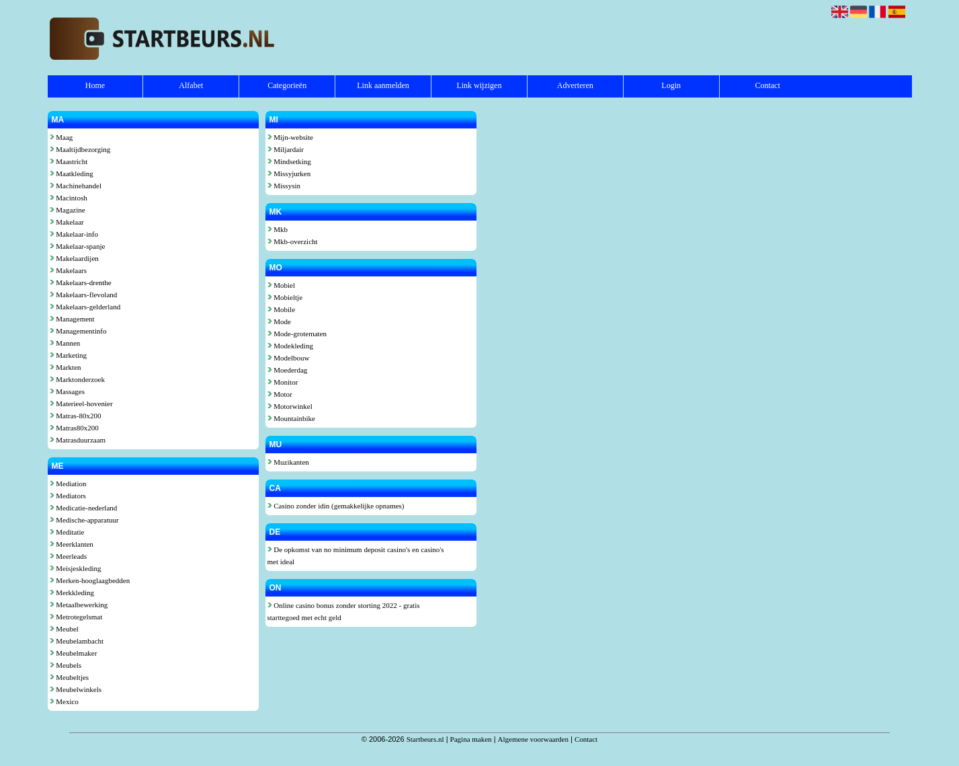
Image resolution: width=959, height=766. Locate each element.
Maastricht (69, 161)
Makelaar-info (74, 234)
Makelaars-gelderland (85, 307)
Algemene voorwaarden (533, 739)
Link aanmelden (383, 85)
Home (95, 85)
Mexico (64, 701)
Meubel (64, 629)
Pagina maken (471, 739)
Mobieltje (285, 297)
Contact (767, 85)
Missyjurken (289, 173)
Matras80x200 (74, 428)
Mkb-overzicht (292, 241)
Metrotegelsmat (76, 617)
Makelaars (68, 270)
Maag (61, 137)
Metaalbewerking (79, 605)
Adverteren (575, 85)
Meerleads (68, 556)
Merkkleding (72, 592)
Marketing (68, 355)
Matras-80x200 (75, 416)
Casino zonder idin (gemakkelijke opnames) (336, 506)
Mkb (277, 229)
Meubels (66, 665)
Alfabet (191, 85)
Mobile (281, 309)
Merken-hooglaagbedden (90, 580)
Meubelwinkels (76, 689)
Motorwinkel (289, 406)
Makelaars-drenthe (81, 282)
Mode (279, 321)
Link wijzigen (478, 85)
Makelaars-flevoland (84, 295)
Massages (67, 391)
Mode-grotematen (297, 334)
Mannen (65, 343)
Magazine (67, 210)
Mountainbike (291, 418)
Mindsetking (289, 161)
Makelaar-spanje (78, 246)
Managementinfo (78, 331)
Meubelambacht (77, 641)
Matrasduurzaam (78, 440)
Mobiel (281, 285)
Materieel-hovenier (81, 403)
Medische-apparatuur (84, 520)
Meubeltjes (69, 677)
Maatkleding (71, 173)
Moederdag (287, 370)
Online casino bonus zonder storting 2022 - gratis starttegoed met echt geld (343, 611)
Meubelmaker (73, 653)
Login (671, 85)
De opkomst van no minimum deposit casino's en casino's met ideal (355, 555)
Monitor (282, 382)
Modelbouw (288, 358)
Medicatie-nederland (84, 508)
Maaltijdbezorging (80, 149)
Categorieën (286, 85)
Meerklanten (71, 544)
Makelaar (67, 222)
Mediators (68, 496)
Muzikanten (288, 462)
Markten (65, 367)
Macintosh (68, 198)
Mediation (68, 484)
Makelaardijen (74, 258)
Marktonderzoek (77, 379)
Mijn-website (290, 137)
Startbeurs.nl (425, 739)
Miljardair (285, 149)
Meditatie (67, 532)
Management (72, 319)
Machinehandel (76, 186)
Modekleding (290, 346)
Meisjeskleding (75, 568)
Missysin (284, 186)
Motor (279, 394)
